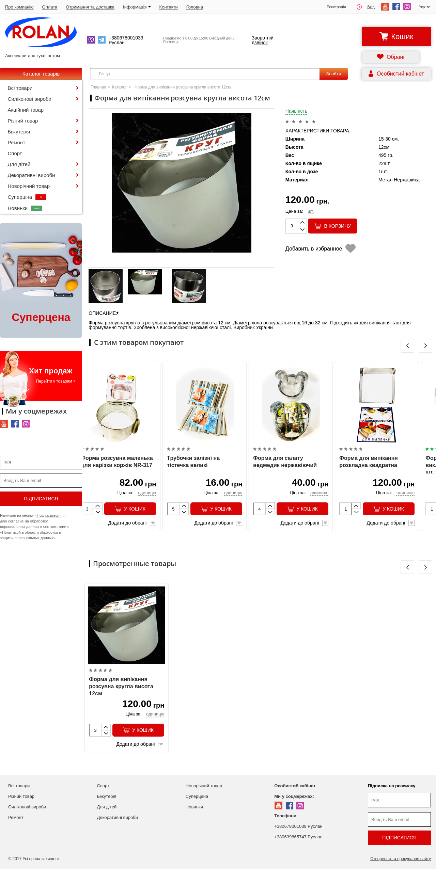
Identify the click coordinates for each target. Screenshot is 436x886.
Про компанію (19, 7)
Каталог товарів (41, 73)
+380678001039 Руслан (298, 842)
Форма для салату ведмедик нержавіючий (285, 470)
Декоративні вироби (31, 175)
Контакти (168, 7)
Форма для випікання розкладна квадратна (368, 470)
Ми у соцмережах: (294, 813)
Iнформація (137, 7)
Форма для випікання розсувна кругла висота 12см (121, 703)
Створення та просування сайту (400, 875)
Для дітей (19, 164)
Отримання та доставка (90, 7)
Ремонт (17, 142)
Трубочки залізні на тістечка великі (193, 470)
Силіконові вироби (29, 99)
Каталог (119, 87)
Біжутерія (19, 131)
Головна (194, 7)
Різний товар (23, 121)
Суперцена (197, 813)
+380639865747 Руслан (298, 853)
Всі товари (20, 88)
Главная (98, 87)
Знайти (333, 73)
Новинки (25, 208)
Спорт (15, 153)
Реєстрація (336, 7)
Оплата (50, 7)
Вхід (365, 7)
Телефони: (286, 832)
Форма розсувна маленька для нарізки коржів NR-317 (117, 470)
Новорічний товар (29, 186)
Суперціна (27, 197)
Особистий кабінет (294, 802)
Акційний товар (26, 110)
